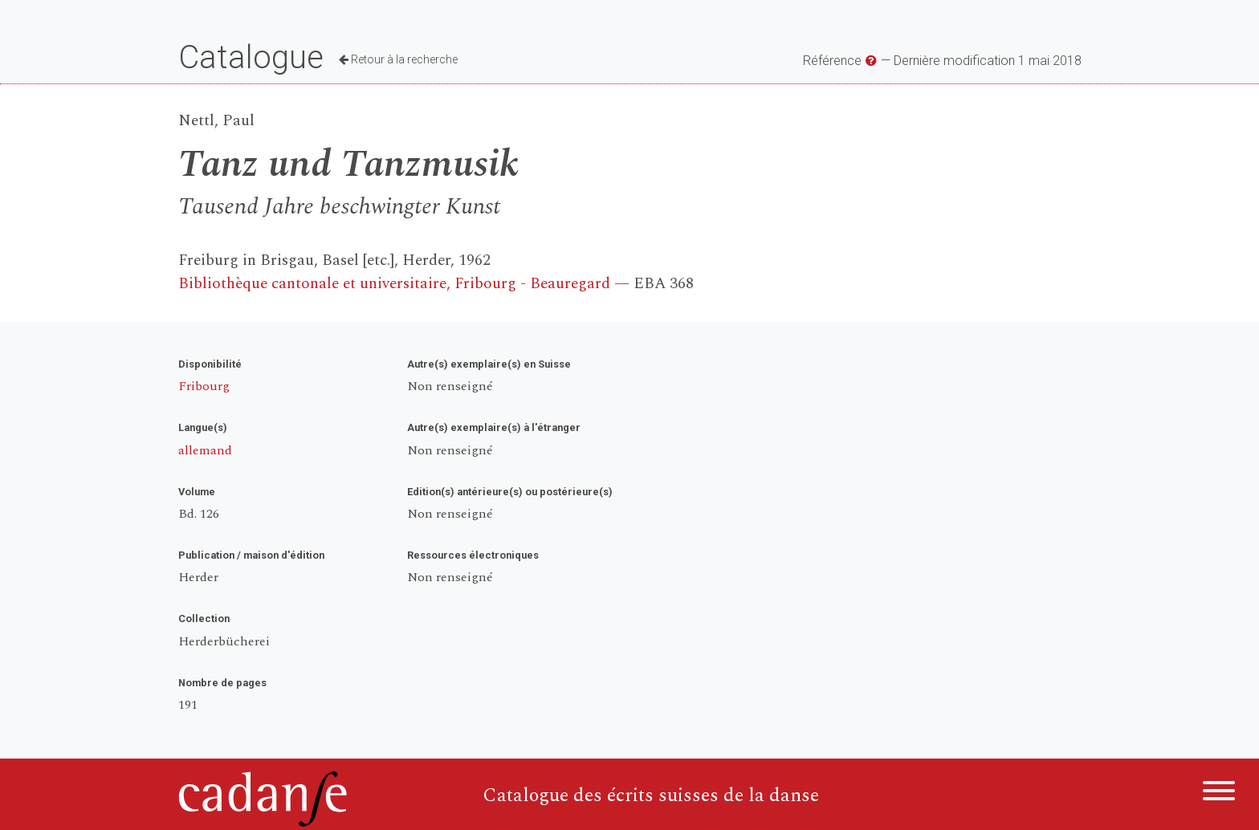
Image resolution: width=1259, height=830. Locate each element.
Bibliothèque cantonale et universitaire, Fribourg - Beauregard (394, 283)
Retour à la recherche (398, 59)
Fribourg (204, 386)
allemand (205, 450)
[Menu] (1219, 793)
